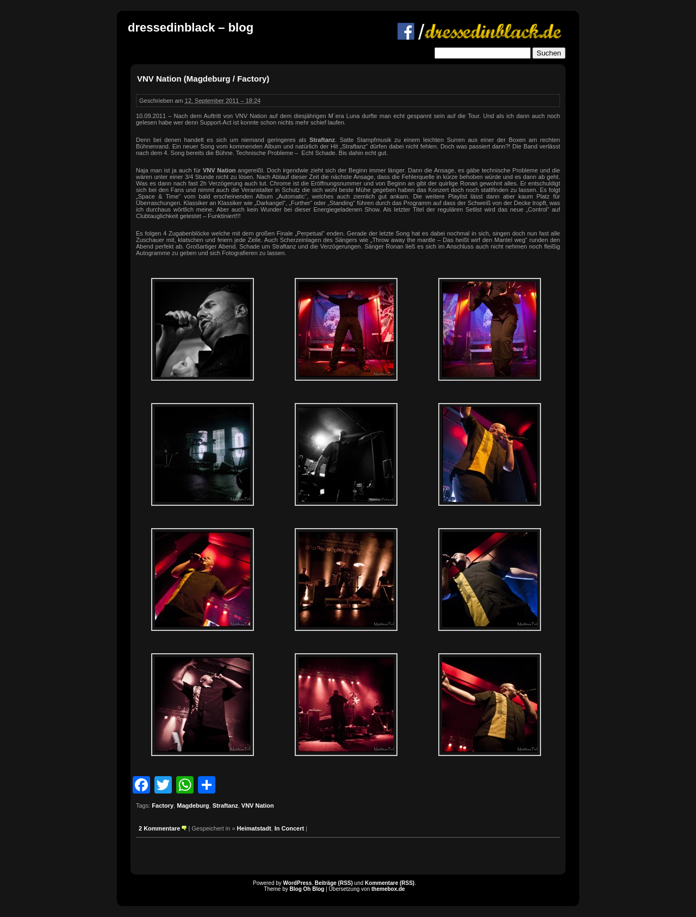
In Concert (289, 828)
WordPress (297, 883)
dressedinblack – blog (190, 27)
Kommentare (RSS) (389, 883)
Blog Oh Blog (307, 889)
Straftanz (225, 805)
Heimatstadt (254, 828)
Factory (162, 805)
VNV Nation (257, 805)
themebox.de (388, 889)
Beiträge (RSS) (334, 883)
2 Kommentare (159, 828)
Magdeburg (193, 805)
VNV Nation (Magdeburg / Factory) (203, 78)
